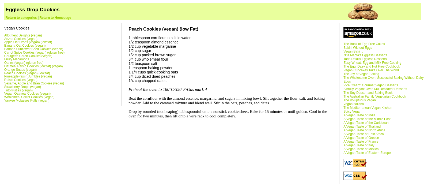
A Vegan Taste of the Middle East (367, 119)
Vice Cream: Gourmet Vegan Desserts (370, 85)
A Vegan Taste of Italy (358, 145)
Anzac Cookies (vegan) (20, 39)
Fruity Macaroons (16, 59)
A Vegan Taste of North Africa (364, 130)
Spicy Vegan (352, 111)
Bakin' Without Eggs (357, 48)
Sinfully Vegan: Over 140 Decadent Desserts (375, 89)
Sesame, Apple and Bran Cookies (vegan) (34, 83)
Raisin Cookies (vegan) (20, 80)
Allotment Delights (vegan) (23, 35)
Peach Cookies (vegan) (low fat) (27, 73)
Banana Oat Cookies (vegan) (25, 45)
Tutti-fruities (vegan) (18, 90)
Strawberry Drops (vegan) (22, 87)
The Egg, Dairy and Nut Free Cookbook (371, 66)
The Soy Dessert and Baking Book (367, 93)
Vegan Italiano (353, 104)
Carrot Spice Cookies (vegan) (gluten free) (34, 52)
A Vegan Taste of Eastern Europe (367, 153)
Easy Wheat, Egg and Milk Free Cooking (372, 63)
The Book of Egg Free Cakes (364, 44)
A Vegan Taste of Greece (361, 138)
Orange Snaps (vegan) (20, 70)
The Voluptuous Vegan (359, 100)
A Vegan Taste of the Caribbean (366, 123)
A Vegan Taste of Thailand (362, 126)
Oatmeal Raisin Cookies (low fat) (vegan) (33, 66)
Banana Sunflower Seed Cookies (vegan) (33, 49)
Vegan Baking (353, 51)
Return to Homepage (55, 18)
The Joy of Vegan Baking (361, 74)
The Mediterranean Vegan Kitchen (367, 108)
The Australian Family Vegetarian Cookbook (374, 96)
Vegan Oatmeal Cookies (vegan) (27, 93)
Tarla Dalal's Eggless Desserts (365, 59)
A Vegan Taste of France (360, 141)
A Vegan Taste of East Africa (363, 134)
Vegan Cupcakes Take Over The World (371, 70)
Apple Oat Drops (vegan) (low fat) (28, 42)
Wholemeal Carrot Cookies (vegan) (29, 97)
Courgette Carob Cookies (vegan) (28, 56)
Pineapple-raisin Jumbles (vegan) (28, 76)
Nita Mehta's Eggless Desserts (365, 55)
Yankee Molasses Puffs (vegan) (26, 100)
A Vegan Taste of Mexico (360, 149)
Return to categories (21, 18)
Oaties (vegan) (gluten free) (24, 63)
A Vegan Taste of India (359, 115)
